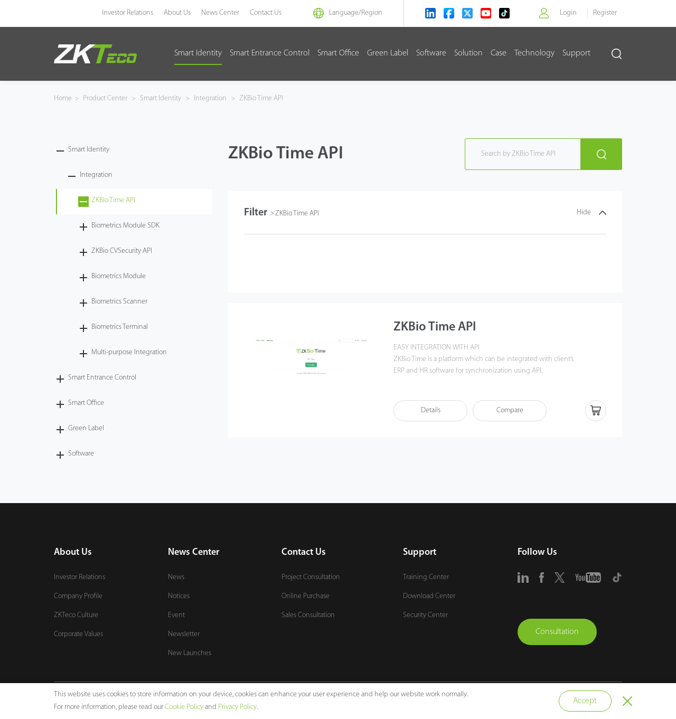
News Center (220, 13)
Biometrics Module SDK (125, 226)
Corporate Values (78, 634)
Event (176, 615)
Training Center (426, 577)
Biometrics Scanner (119, 302)
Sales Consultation (308, 615)
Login (568, 13)
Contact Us (265, 13)
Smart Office (338, 53)
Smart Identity (198, 53)
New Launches (189, 653)
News (176, 577)
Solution (468, 53)
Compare (509, 411)
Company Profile (78, 596)
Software (431, 53)
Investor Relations (127, 13)
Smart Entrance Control (269, 53)
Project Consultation (310, 577)
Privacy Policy (237, 707)
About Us (177, 13)
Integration (210, 98)
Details (430, 411)
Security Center (425, 615)
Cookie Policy (184, 707)
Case (498, 53)
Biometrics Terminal (119, 327)
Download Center (429, 596)
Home (63, 98)
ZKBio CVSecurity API (121, 251)
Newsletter (184, 634)
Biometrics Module (118, 276)
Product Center (106, 98)
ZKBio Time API (260, 98)
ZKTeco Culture (76, 615)
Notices (179, 596)
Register (605, 13)
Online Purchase (305, 596)
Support (576, 53)
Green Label (387, 53)
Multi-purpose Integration (129, 352)
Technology (534, 53)
